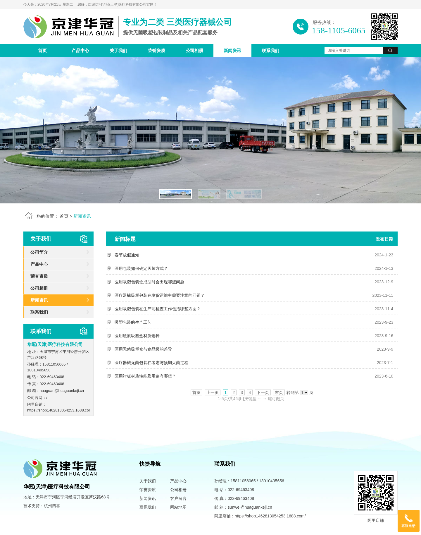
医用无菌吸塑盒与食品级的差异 (143, 349)
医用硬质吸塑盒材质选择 (137, 335)
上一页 (212, 392)
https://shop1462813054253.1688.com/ (60, 410)
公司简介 (39, 252)
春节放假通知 (127, 255)
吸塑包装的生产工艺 (133, 322)
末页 (279, 392)
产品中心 (80, 50)
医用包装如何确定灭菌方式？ (141, 268)
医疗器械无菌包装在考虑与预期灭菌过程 (151, 362)
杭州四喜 (52, 505)
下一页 (263, 392)
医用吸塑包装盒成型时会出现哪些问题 (149, 281)
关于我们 (118, 50)
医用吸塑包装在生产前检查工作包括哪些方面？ (158, 308)
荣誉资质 (156, 50)
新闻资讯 (232, 50)
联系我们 (270, 50)
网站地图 (178, 507)
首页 (42, 50)
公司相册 (194, 50)
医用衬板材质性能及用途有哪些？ (145, 376)
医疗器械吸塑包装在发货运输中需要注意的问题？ (160, 295)
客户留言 (178, 498)
